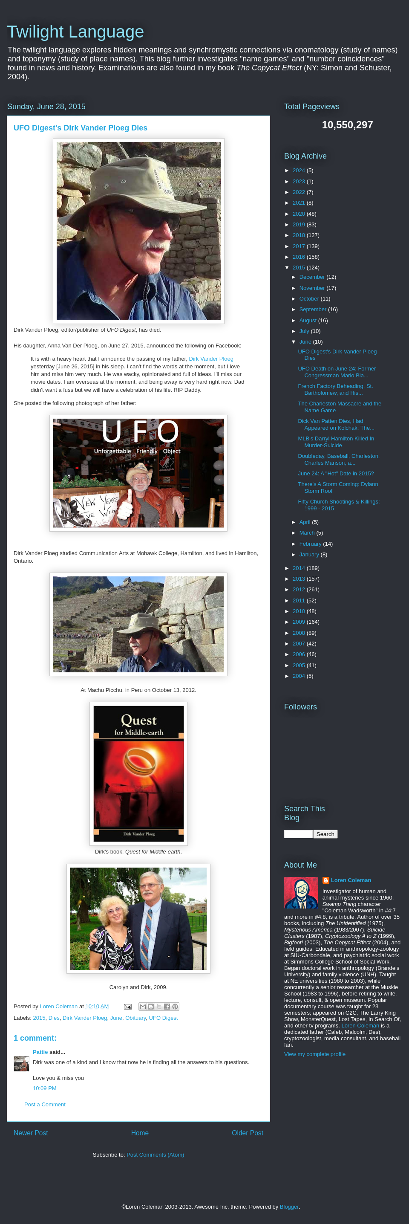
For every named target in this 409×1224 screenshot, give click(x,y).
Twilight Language (75, 31)
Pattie (40, 1052)
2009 (300, 622)
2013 (300, 579)
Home (140, 1133)
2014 (300, 568)
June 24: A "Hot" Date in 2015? (336, 473)
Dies (54, 1018)
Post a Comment (45, 1104)
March (308, 533)
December (313, 277)
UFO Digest (163, 1018)
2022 (300, 192)
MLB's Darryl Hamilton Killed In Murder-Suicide (336, 442)
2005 (300, 665)
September (314, 309)
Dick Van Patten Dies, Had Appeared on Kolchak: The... (336, 424)
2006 (300, 654)
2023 (300, 181)
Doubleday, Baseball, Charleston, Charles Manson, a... (339, 459)
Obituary (135, 1018)
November (313, 288)
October (310, 298)
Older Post (247, 1133)
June (116, 1018)
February (311, 544)
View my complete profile (315, 1054)
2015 (39, 1018)
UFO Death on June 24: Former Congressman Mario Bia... (337, 372)
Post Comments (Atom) (155, 1155)
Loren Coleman (351, 880)
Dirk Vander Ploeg (211, 359)
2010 (300, 611)
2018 (300, 235)
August (309, 320)
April (306, 522)
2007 (300, 643)
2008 (300, 633)
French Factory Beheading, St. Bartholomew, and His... (335, 389)
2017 (300, 246)
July (305, 331)
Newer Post (31, 1133)
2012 (300, 589)
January (310, 554)
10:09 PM (45, 1088)
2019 (300, 224)
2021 (300, 203)
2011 (300, 600)
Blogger (289, 1207)
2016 (300, 257)
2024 (300, 170)
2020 (300, 214)
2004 (300, 676)
